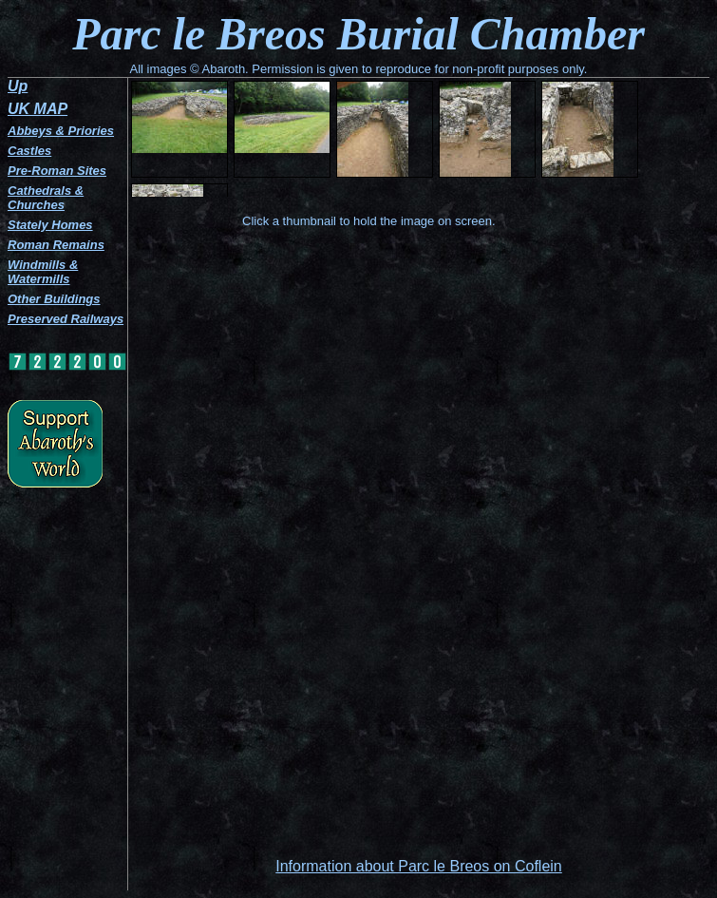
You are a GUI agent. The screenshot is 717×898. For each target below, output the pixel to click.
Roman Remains (56, 245)
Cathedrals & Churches (46, 197)
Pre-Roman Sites (57, 170)
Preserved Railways (65, 319)
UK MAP (37, 109)
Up (18, 86)
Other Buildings (54, 299)
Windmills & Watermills (43, 272)
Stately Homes (50, 225)
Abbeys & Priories (61, 131)
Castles (29, 150)
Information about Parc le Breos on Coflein (418, 866)
